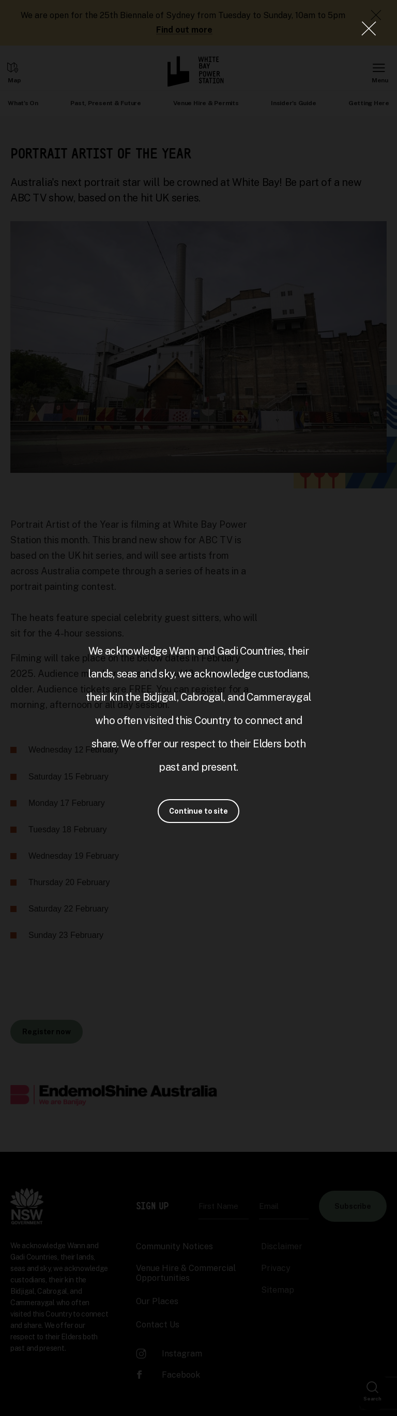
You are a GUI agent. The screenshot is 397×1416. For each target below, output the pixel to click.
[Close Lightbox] (368, 28)
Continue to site (198, 811)
